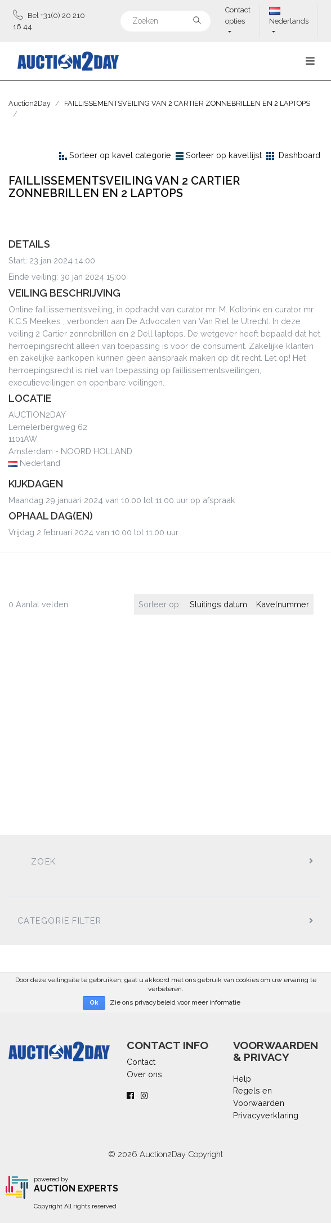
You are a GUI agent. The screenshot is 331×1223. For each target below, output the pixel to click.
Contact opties (238, 15)
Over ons (144, 1074)
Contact (141, 1062)
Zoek (43, 861)
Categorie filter (59, 920)
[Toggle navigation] (310, 61)
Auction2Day (29, 103)
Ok (94, 1002)
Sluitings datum (218, 604)
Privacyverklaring (265, 1115)
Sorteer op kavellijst (224, 155)
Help (242, 1078)
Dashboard (299, 155)
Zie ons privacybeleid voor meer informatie (175, 1002)
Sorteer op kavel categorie (120, 155)
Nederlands (288, 16)
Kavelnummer (282, 604)
